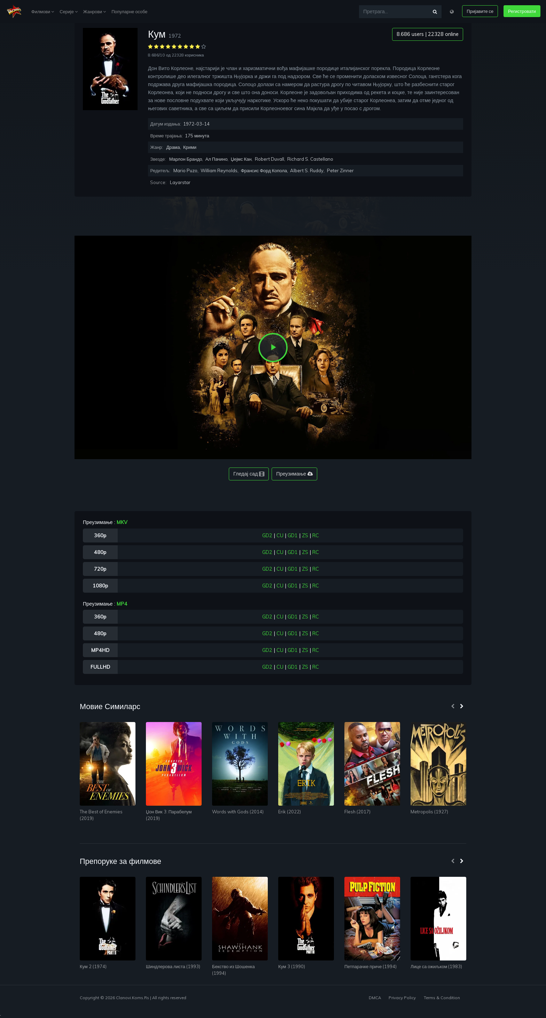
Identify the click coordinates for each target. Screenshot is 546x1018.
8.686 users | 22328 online (428, 34)
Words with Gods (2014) (238, 811)
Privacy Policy (402, 997)
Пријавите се (480, 11)
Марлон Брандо (185, 159)
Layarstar (180, 182)
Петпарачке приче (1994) (370, 966)
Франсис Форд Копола (264, 170)
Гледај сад (248, 474)
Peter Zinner (340, 170)
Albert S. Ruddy (306, 170)
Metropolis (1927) (429, 811)
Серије (69, 11)
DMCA (375, 997)
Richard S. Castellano (310, 159)
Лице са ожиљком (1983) (436, 966)
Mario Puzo (185, 170)
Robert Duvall (269, 159)
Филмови (42, 11)
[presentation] (452, 706)
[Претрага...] (394, 11)
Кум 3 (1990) (291, 966)
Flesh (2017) (357, 811)
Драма (173, 147)
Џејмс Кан (241, 159)
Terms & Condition (442, 997)
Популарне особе (129, 11)
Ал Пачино (216, 159)
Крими (189, 147)
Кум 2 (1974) (93, 966)
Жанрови (94, 11)
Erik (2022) (289, 811)
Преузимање (294, 474)
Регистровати (522, 11)
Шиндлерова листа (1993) (173, 966)
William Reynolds (219, 170)
